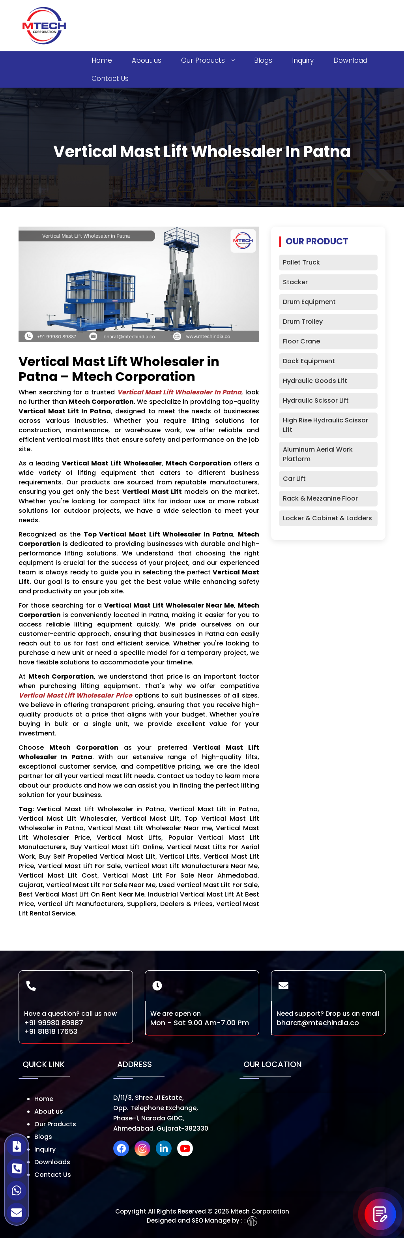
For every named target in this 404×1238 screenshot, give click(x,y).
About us (146, 60)
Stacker (295, 282)
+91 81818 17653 (50, 1031)
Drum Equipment (309, 301)
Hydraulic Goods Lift (315, 380)
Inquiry (303, 60)
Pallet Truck (301, 262)
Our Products (207, 60)
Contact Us (110, 78)
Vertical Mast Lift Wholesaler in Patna (179, 392)
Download (350, 60)
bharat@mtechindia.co (318, 1023)
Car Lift (294, 478)
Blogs (263, 60)
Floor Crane (301, 341)
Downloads (52, 1162)
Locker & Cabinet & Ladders (327, 518)
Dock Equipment (309, 361)
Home (102, 60)
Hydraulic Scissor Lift (316, 400)
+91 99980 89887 (53, 1023)
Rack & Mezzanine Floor (320, 498)
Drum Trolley (303, 321)
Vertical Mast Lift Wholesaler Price (75, 695)
